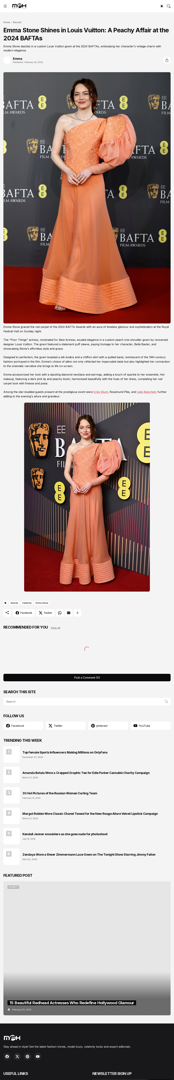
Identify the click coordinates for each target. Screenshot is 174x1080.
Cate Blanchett (146, 392)
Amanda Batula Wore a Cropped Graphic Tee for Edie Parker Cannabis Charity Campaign (86, 773)
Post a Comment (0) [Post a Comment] (87, 677)
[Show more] (77, 613)
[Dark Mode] (161, 6)
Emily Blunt (100, 392)
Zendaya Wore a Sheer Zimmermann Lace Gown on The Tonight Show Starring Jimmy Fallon (88, 854)
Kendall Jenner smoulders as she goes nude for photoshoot (65, 834)
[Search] (168, 6)
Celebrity (27, 603)
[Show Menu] (5, 6)
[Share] (167, 60)
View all (55, 627)
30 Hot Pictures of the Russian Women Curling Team (59, 793)
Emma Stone (42, 603)
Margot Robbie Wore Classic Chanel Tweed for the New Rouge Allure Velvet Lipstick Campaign (90, 813)
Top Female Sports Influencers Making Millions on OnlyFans (64, 752)
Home (6, 22)
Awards (17, 22)
